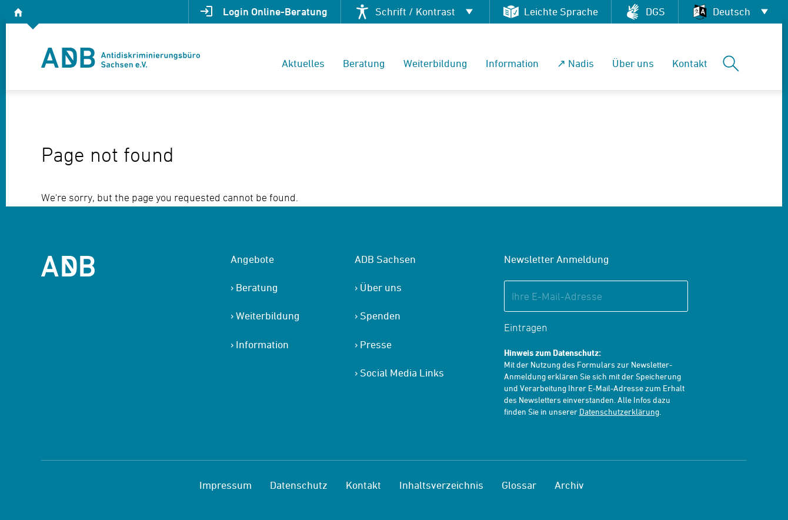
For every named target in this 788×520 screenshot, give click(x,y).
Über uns (633, 63)
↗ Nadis (575, 63)
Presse (376, 344)
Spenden (380, 315)
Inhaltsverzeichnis (441, 485)
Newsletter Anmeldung (556, 259)
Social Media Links (402, 372)
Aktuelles (303, 63)
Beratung (364, 63)
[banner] (120, 58)
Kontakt (689, 63)
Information (512, 63)
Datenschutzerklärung (619, 411)
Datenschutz (299, 485)
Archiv (569, 485)
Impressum (225, 485)
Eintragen (525, 327)
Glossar (519, 485)
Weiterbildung (435, 63)
